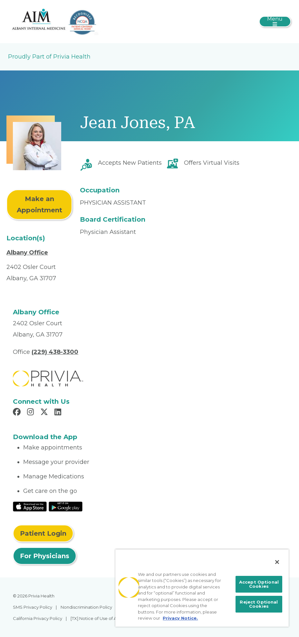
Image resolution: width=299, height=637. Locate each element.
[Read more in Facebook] (18, 412)
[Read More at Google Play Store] (65, 506)
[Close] (277, 562)
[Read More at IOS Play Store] (30, 506)
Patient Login (43, 533)
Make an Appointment (39, 204)
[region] (202, 588)
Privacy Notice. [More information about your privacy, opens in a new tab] (180, 618)
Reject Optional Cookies (259, 604)
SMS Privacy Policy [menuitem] (32, 607)
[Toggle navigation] (275, 21)
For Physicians (44, 556)
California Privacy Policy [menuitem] (37, 618)
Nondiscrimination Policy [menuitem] (86, 607)
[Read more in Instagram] (31, 412)
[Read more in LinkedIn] (58, 412)
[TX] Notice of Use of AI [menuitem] (94, 618)
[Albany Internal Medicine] (56, 21)
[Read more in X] (45, 412)
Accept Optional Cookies (259, 584)
